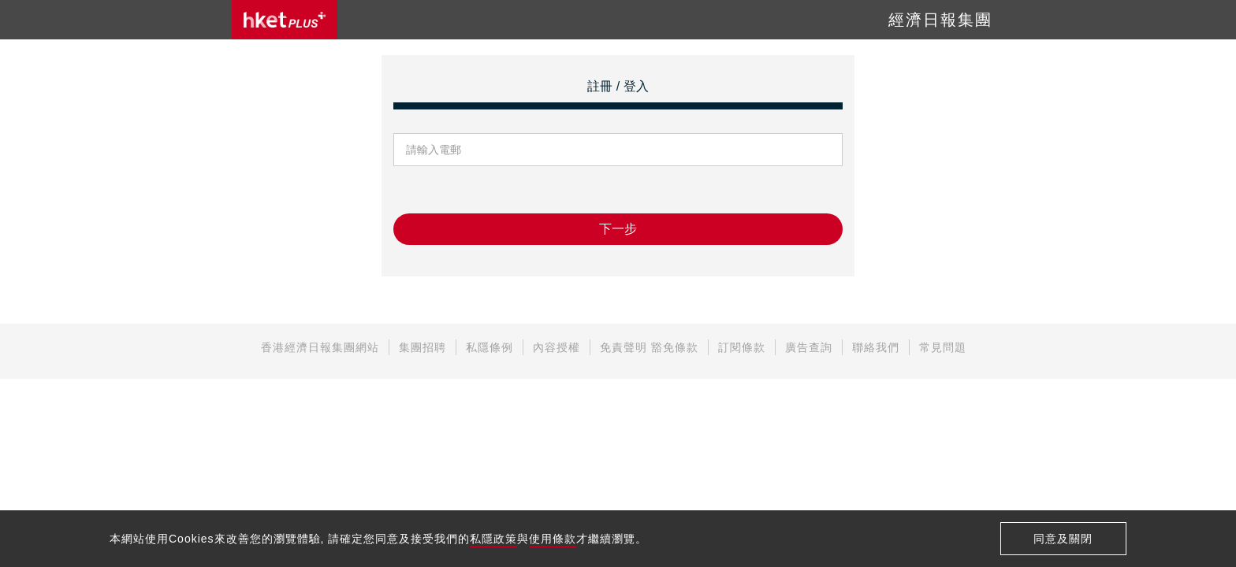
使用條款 (552, 538)
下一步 (618, 228)
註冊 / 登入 (617, 86)
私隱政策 (493, 538)
